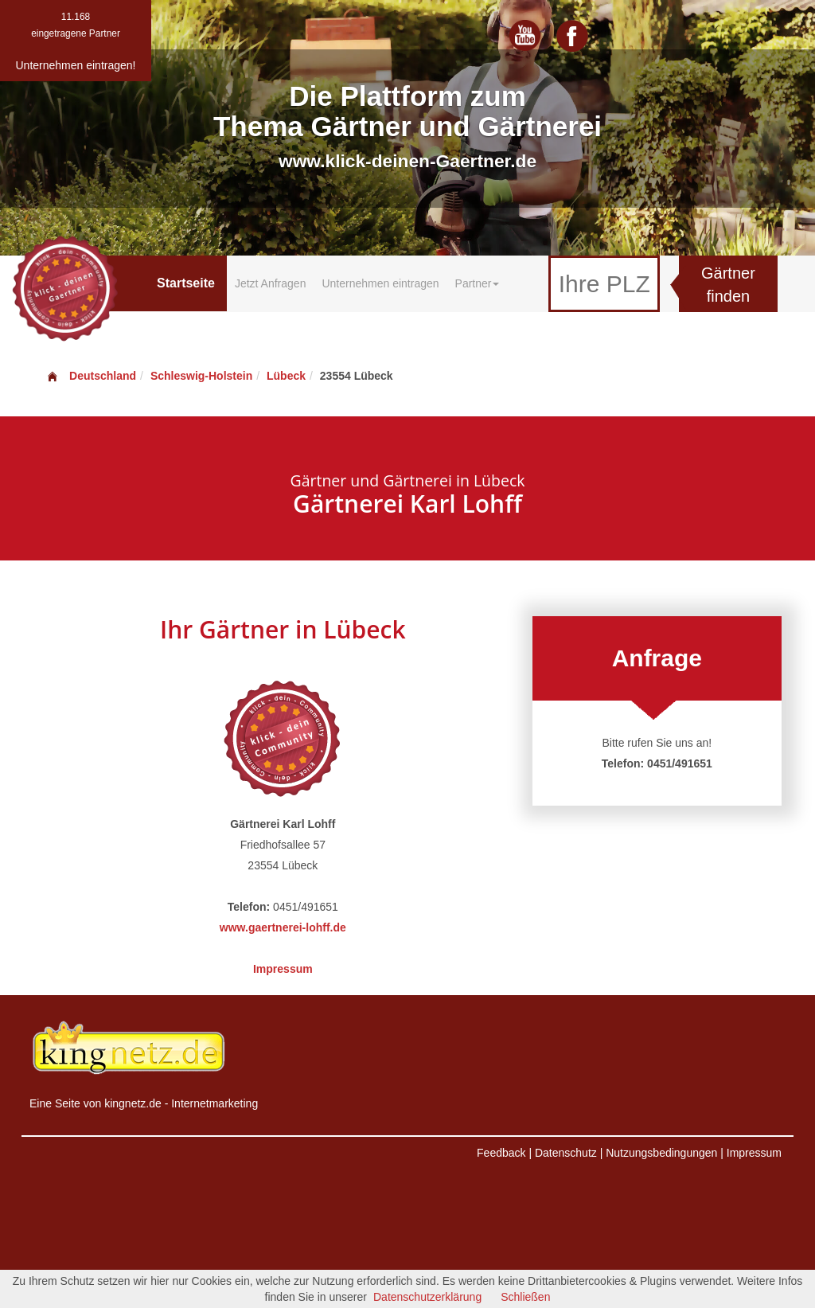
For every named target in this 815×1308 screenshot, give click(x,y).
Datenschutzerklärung (427, 1296)
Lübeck (286, 375)
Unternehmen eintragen (380, 283)
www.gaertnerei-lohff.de (283, 927)
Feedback (501, 1152)
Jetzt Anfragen (270, 283)
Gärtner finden (728, 284)
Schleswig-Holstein (201, 375)
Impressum (283, 968)
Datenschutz (566, 1152)
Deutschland (90, 375)
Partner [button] (477, 283)
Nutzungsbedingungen (661, 1152)
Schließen (525, 1296)
